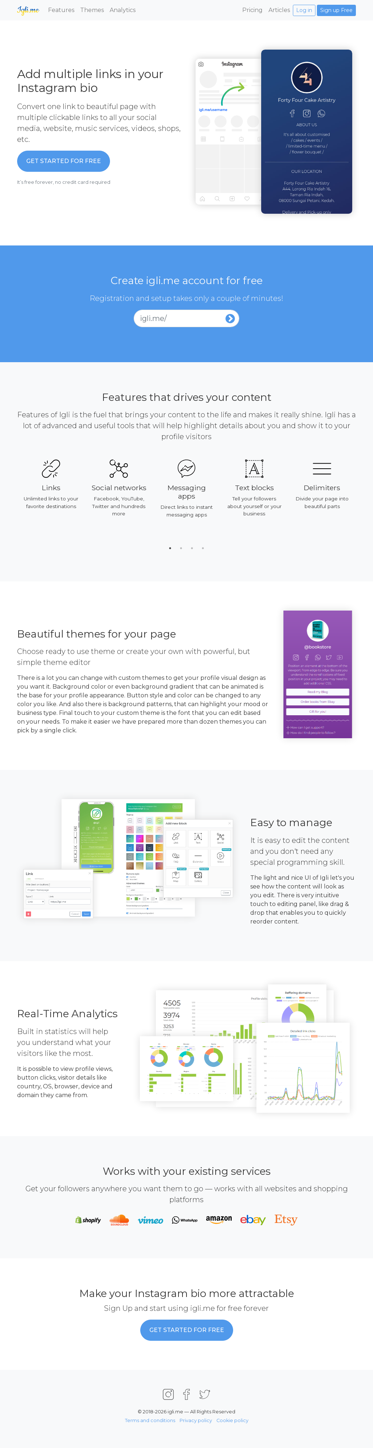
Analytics (123, 10)
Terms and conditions (150, 1420)
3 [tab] (192, 548)
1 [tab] (170, 548)
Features (61, 10)
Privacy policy (196, 1420)
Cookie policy (232, 1420)
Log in (304, 10)
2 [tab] (181, 548)
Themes (92, 10)
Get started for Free (63, 161)
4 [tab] (203, 548)
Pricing (252, 10)
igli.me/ (153, 318)
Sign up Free (336, 10)
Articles (279, 10)
